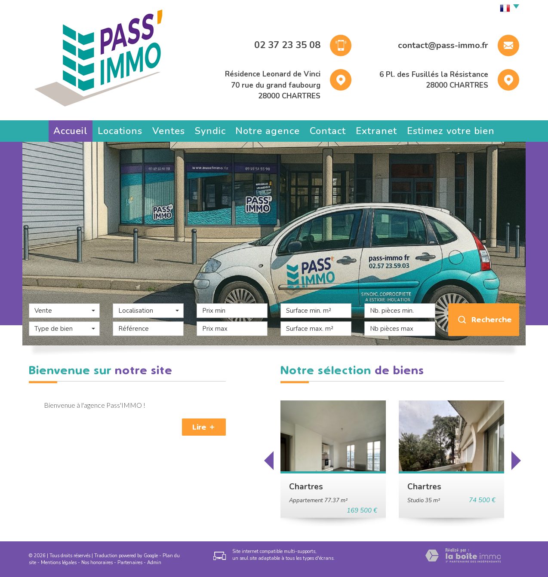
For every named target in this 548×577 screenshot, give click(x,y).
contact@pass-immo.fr (443, 45)
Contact (328, 131)
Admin (154, 562)
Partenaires (129, 562)
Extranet (376, 131)
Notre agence (267, 131)
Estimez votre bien (451, 131)
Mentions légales (59, 562)
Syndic (210, 131)
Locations (120, 131)
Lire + (204, 427)
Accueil (70, 131)
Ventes (168, 131)
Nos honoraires (97, 562)
